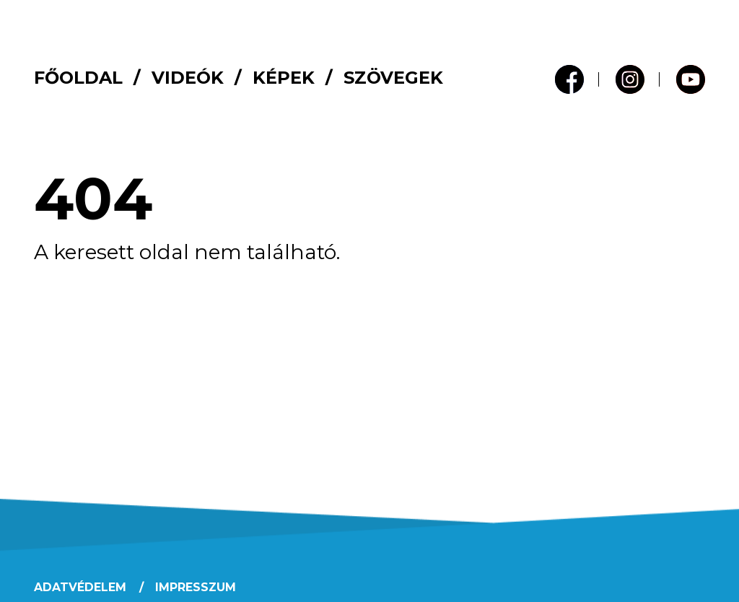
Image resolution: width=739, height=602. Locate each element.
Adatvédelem (80, 587)
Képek (284, 77)
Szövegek (393, 77)
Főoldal (78, 77)
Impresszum (196, 587)
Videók (188, 77)
